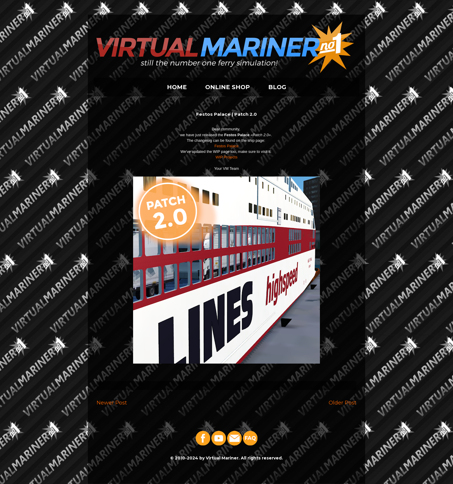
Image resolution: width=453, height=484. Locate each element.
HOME (177, 87)
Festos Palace (226, 146)
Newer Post (112, 402)
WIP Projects (227, 157)
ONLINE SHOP (227, 87)
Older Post (342, 402)
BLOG (277, 87)
